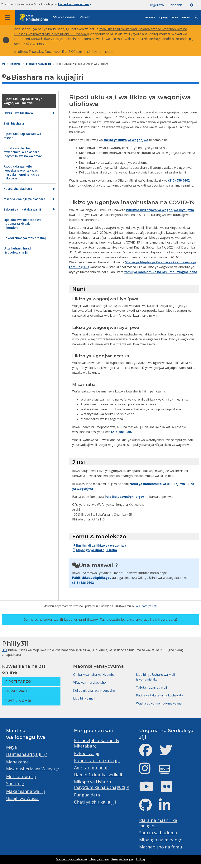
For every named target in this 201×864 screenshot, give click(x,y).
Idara (175, 17)
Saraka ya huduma (158, 833)
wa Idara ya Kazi (146, 606)
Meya (11, 747)
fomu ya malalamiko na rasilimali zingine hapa (160, 272)
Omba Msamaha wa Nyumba (94, 674)
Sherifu (13, 783)
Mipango (163, 17)
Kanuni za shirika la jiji (97, 760)
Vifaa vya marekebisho (89, 682)
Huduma (150, 17)
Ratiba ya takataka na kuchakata (159, 695)
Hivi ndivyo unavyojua (74, 4)
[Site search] (196, 17)
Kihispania (175, 5)
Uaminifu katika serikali (98, 775)
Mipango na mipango (160, 840)
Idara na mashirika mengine (158, 823)
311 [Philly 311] (4, 650)
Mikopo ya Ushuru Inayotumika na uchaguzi (99, 784)
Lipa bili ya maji (84, 698)
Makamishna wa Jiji (25, 791)
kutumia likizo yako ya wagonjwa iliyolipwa (160, 210)
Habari (185, 17)
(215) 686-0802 (179, 180)
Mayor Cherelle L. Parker (71, 17)
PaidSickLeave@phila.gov (124, 497)
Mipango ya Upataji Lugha (94, 550)
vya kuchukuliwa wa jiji (71, 34)
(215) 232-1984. (33, 44)
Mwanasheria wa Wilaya (30, 769)
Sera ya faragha (122, 859)
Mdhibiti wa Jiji (21, 776)
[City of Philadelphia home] (35, 17)
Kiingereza (156, 5)
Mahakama (17, 762)
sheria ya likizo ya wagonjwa (125, 140)
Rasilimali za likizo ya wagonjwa (99, 545)
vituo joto (58, 39)
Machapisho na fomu (160, 847)
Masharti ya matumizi (71, 859)
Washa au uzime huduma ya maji (159, 703)
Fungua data (87, 795)
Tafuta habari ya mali (151, 687)
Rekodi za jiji (86, 753)
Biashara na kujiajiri (38, 63)
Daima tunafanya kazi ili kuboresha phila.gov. (100, 619)
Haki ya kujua (99, 859)
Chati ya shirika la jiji (95, 802)
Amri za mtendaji (91, 768)
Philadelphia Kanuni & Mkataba (96, 743)
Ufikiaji (140, 859)
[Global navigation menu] (7, 17)
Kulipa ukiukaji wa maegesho (94, 690)
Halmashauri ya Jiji (25, 754)
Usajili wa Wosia (22, 798)
